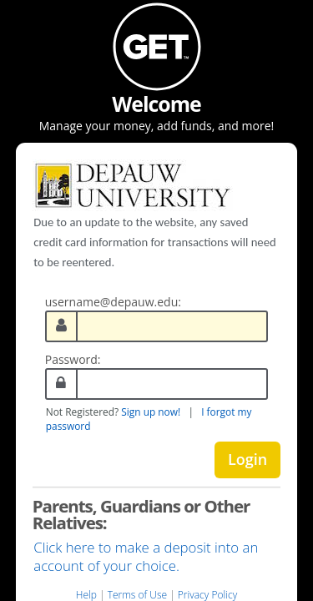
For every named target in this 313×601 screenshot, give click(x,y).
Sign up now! (150, 411)
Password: (73, 359)
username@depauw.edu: (113, 302)
